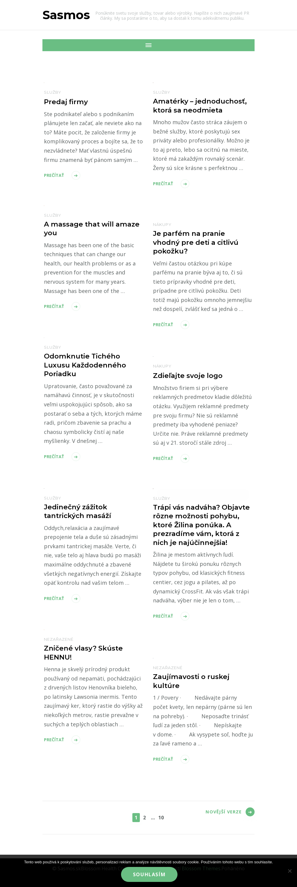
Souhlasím (150, 875)
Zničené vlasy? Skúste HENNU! (85, 653)
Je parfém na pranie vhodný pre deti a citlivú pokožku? (199, 243)
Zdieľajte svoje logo (190, 375)
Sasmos (66, 14)
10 (162, 817)
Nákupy (162, 224)
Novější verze (221, 816)
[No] (290, 871)
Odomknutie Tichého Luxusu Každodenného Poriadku (87, 365)
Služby (52, 92)
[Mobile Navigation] (48, 45)
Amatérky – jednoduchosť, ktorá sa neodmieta (202, 106)
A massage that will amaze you (81, 229)
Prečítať (54, 175)
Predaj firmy (67, 101)
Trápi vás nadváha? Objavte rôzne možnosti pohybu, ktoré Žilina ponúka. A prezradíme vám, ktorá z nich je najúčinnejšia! (198, 531)
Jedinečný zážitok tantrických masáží (80, 512)
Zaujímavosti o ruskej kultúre (193, 682)
